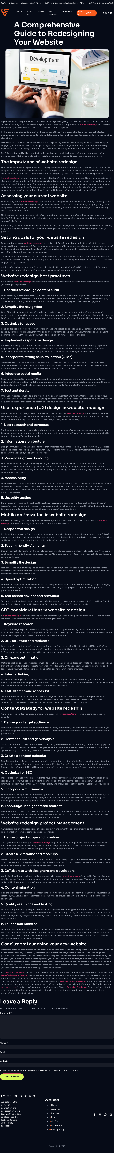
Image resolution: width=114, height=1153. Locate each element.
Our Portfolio (53, 13)
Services (40, 12)
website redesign (88, 125)
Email (3, 1054)
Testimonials (67, 12)
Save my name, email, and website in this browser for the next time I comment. (40, 1072)
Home (19, 12)
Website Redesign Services (14, 975)
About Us (29, 13)
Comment (6, 1013)
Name (4, 1044)
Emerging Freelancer (14, 972)
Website (4, 1063)
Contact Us (80, 13)
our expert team (9, 987)
